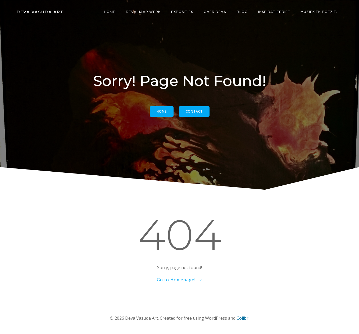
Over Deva (215, 12)
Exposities (182, 12)
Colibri (243, 318)
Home (109, 12)
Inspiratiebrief (274, 12)
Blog (242, 12)
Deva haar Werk (143, 12)
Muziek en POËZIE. (319, 12)
